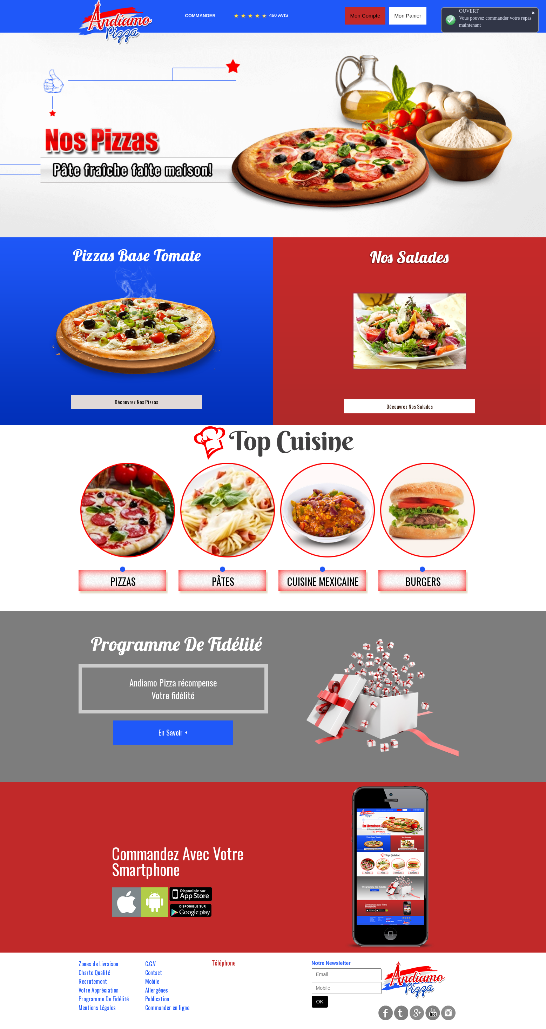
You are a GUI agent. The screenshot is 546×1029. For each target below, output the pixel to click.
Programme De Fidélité (104, 999)
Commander (200, 15)
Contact (153, 972)
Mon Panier (407, 16)
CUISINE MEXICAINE (323, 581)
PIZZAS (123, 581)
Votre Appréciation (99, 990)
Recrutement (93, 981)
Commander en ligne (167, 1007)
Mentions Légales (97, 1007)
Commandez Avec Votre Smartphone (178, 861)
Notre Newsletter (331, 963)
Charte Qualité (94, 972)
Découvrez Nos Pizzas (136, 402)
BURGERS (423, 581)
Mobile (152, 981)
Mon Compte (365, 16)
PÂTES (223, 581)
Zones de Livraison (98, 964)
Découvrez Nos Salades (409, 406)
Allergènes (156, 990)
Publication (157, 999)
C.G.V (150, 964)
